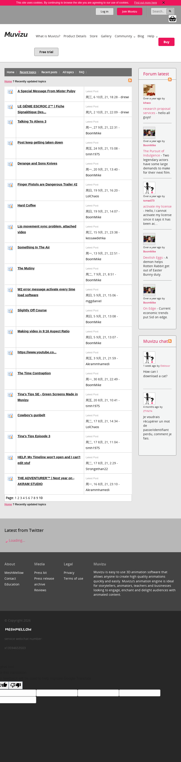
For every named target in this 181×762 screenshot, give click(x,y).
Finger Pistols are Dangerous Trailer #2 (47, 184)
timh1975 (93, 154)
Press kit (40, 572)
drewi (125, 97)
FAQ (81, 72)
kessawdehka (96, 238)
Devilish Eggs (153, 257)
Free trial (46, 52)
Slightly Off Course (32, 310)
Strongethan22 (97, 469)
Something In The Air (34, 247)
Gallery (106, 36)
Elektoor (165, 365)
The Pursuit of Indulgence (153, 153)
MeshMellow (13, 572)
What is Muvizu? (48, 36)
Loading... (14, 540)
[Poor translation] (16, 685)
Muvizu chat (155, 341)
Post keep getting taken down (40, 142)
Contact (10, 578)
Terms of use (73, 578)
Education (11, 584)
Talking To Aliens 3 (32, 121)
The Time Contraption (34, 373)
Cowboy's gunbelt (31, 415)
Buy (166, 42)
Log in (105, 11)
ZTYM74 (147, 411)
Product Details (75, 36)
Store (94, 36)
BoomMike (93, 133)
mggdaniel (94, 301)
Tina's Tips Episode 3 (34, 436)
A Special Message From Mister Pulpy (47, 91)
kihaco (147, 102)
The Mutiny (26, 268)
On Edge (150, 308)
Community (123, 36)
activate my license (157, 206)
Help (150, 36)
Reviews (40, 590)
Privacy (69, 572)
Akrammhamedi (98, 364)
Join (129, 11)
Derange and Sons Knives (37, 163)
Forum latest (156, 74)
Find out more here (145, 2)
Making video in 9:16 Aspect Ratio (44, 331)
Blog (141, 36)
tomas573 (148, 200)
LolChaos (92, 196)
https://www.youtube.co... (37, 352)
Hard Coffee (27, 205)
